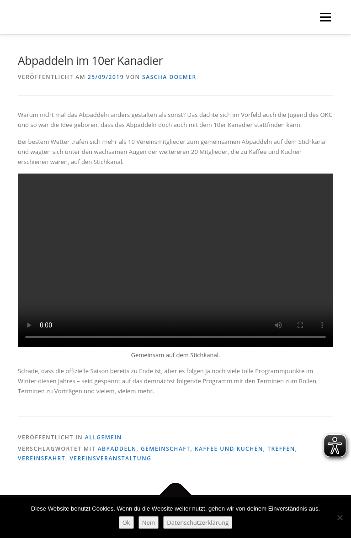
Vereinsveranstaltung (110, 458)
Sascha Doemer (169, 77)
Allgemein (103, 437)
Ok (126, 522)
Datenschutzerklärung (198, 522)
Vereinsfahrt (41, 458)
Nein (148, 522)
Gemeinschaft (166, 449)
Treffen (281, 449)
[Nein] (339, 517)
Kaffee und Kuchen (229, 449)
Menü (325, 17)
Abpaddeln (117, 449)
